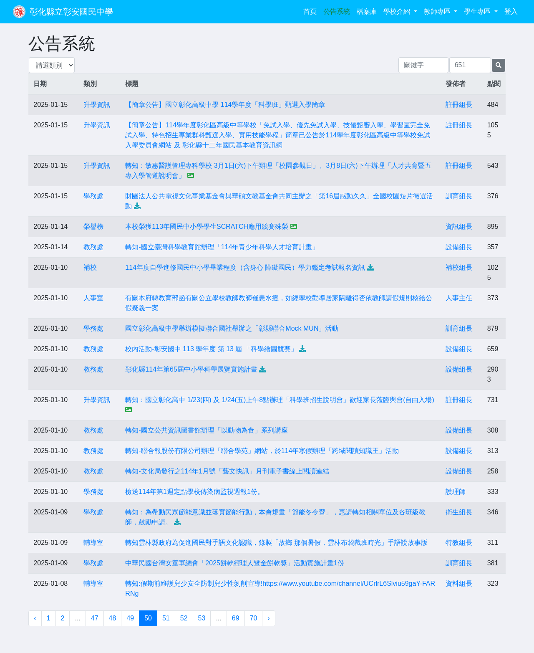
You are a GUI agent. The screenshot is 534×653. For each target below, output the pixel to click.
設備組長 (459, 247)
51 (166, 618)
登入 (511, 11)
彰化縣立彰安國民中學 (71, 11)
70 (253, 618)
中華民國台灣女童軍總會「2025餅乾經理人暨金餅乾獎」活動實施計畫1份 (234, 563)
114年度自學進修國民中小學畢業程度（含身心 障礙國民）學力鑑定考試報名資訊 (245, 267)
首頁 (311, 10)
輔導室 (93, 542)
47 (94, 618)
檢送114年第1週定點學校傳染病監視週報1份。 (194, 491)
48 (112, 618)
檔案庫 (367, 11)
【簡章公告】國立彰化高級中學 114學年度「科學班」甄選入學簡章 (225, 104)
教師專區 (438, 11)
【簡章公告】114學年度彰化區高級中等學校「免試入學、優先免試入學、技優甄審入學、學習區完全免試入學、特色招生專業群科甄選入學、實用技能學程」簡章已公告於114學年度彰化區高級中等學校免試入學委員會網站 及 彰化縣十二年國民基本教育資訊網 (277, 135)
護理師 (456, 491)
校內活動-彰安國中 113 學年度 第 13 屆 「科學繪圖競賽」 (211, 348)
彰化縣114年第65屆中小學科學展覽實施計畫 (191, 369)
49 (130, 618)
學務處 (93, 196)
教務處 (93, 247)
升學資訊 (96, 104)
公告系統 (336, 11)
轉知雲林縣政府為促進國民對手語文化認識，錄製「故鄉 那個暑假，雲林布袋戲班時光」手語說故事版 (276, 542)
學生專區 (478, 11)
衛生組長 (459, 512)
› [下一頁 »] (268, 618)
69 (235, 618)
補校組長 (459, 267)
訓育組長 (459, 196)
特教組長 (459, 542)
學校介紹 (397, 11)
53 (202, 618)
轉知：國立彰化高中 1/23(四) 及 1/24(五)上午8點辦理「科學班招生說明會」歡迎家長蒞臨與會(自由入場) (279, 399)
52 (184, 618)
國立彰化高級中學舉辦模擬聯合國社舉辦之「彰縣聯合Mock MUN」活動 (231, 328)
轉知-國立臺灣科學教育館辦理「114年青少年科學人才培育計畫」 (222, 247)
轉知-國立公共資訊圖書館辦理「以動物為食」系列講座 (206, 430)
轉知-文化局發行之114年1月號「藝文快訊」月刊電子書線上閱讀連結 (227, 471)
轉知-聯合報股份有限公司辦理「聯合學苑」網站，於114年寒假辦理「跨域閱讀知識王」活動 (262, 450)
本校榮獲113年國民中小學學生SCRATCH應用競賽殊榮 (206, 226)
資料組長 (459, 583)
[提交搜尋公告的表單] (498, 65)
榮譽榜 (93, 226)
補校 (90, 267)
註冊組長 (459, 104)
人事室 (93, 297)
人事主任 (459, 297)
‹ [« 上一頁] (35, 618)
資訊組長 (459, 226)
